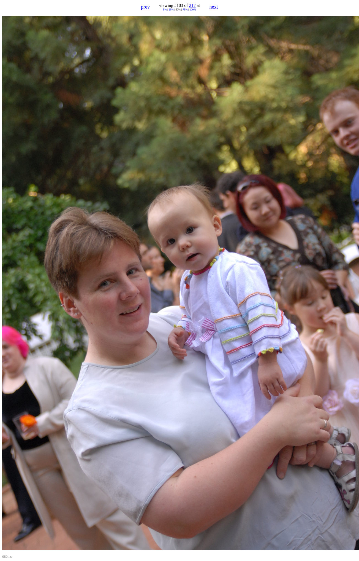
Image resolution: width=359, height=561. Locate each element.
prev (145, 7)
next (214, 7)
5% (165, 9)
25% (170, 9)
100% (193, 9)
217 (192, 5)
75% (185, 9)
